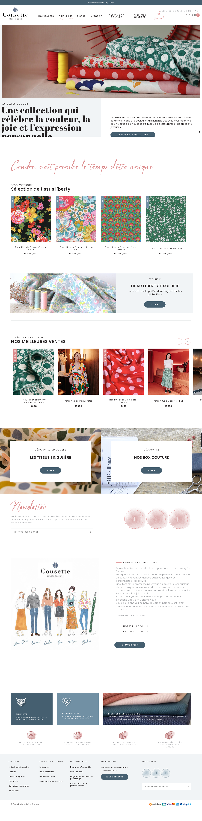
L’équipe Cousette (136, 644)
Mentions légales (16, 789)
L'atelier (12, 784)
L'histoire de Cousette (19, 780)
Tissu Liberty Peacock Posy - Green (121, 249)
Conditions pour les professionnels (79, 797)
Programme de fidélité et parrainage (81, 790)
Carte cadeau (76, 784)
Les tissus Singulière (51, 458)
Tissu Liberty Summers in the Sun (76, 249)
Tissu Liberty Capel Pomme (166, 249)
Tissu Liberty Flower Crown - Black (31, 249)
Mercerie (96, 17)
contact (194, 11)
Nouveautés (46, 17)
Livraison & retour (47, 789)
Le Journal (158, 17)
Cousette (14, 774)
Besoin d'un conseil (51, 774)
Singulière (65, 18)
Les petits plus (78, 774)
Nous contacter (46, 784)
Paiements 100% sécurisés (51, 794)
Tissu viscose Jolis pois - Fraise (123, 402)
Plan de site (14, 803)
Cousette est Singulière (140, 575)
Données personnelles (19, 798)
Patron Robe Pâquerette (78, 401)
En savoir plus (130, 657)
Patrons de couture (116, 17)
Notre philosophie (136, 639)
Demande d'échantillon (81, 780)
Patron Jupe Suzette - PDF (168, 401)
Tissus (81, 17)
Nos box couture (151, 458)
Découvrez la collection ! (134, 135)
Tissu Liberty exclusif (155, 286)
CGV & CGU (14, 794)
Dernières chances (140, 17)
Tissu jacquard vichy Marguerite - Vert (34, 402)
